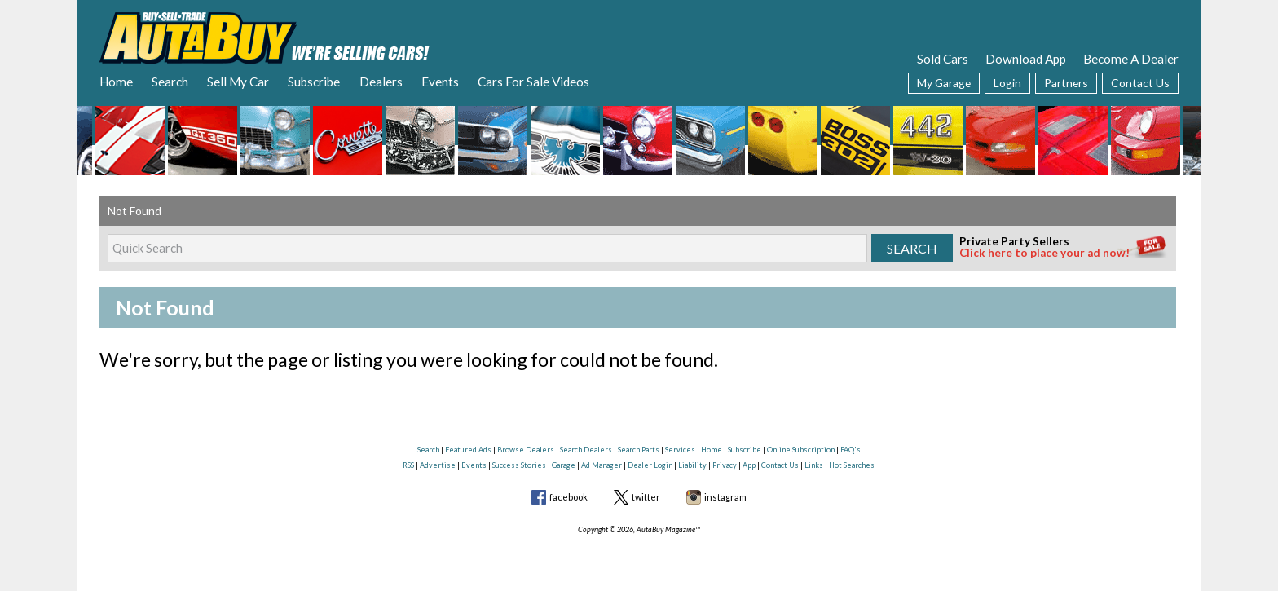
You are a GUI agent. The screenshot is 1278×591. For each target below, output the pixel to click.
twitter (646, 497)
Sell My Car (238, 81)
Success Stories (519, 465)
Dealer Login (650, 465)
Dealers (381, 81)
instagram (725, 497)
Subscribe (314, 81)
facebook (568, 497)
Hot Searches (852, 465)
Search (170, 81)
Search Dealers (586, 449)
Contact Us (1140, 83)
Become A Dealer (1131, 58)
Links (813, 465)
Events (440, 81)
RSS (408, 465)
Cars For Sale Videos (533, 81)
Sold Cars (942, 58)
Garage (563, 465)
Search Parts (638, 449)
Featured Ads (468, 449)
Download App (1025, 58)
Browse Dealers (525, 449)
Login (1007, 83)
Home (116, 81)
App (749, 465)
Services (680, 449)
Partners (1066, 83)
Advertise (438, 465)
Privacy (724, 465)
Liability (692, 465)
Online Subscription (801, 449)
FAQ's (850, 449)
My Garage (944, 83)
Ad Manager (601, 465)
